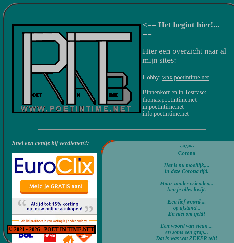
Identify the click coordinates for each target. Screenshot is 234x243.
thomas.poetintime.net (169, 99)
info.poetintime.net (165, 113)
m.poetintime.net (163, 106)
